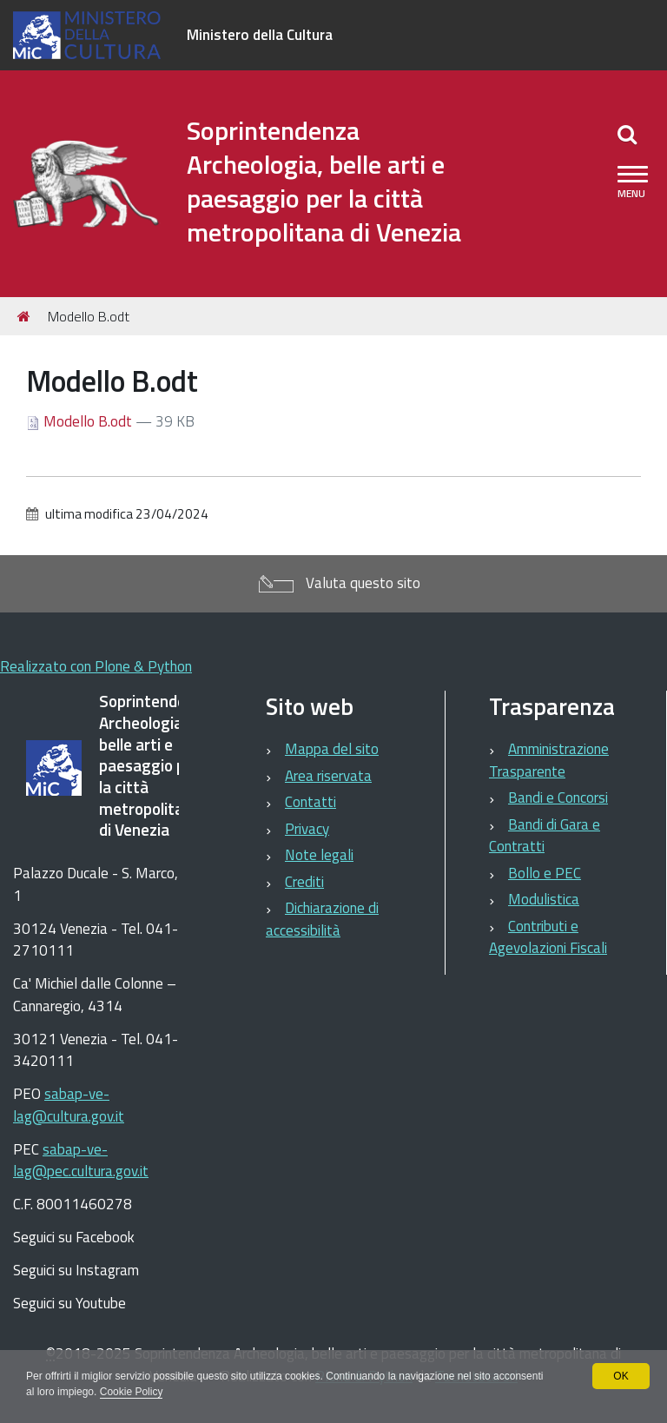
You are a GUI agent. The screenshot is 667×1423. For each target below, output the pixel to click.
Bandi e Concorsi (558, 797)
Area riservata (328, 775)
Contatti (310, 802)
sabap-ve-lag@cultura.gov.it (68, 1105)
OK (620, 1376)
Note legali (319, 855)
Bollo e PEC (544, 873)
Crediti (304, 881)
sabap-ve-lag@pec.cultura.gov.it (81, 1160)
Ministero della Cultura (260, 34)
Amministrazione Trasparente (549, 760)
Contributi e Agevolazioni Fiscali (548, 937)
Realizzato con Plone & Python (96, 666)
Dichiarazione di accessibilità (322, 919)
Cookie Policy (131, 1392)
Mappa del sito (332, 749)
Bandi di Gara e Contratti (544, 835)
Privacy (307, 828)
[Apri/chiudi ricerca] (627, 134)
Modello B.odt (80, 421)
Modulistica (543, 899)
